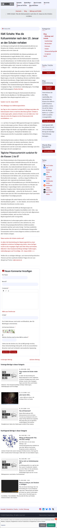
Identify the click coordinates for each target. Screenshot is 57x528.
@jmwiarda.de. (17, 260)
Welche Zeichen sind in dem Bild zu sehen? (15, 337)
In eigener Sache (47, 55)
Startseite (18, 2)
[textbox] (20, 300)
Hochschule (48, 43)
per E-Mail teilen (49, 193)
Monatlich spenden (49, 87)
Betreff (4, 281)
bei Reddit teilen (49, 186)
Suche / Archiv (18, 509)
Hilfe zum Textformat (8, 311)
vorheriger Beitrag (6, 359)
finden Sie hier (18, 89)
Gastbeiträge (48, 41)
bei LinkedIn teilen (49, 177)
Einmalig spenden (48, 121)
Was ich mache (37, 2)
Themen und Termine (21, 5)
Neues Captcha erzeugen (2, 335)
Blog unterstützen (33, 5)
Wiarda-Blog (27, 2)
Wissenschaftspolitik (49, 51)
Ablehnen (42, 525)
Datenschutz (43, 515)
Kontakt (3, 509)
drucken (48, 190)
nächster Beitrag (35, 359)
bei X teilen (49, 165)
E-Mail (4, 315)
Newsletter (10, 509)
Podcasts (47, 46)
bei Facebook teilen (49, 170)
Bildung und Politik (35, 11)
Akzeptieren (51, 525)
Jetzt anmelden (48, 151)
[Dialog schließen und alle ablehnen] (56, 519)
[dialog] (28, 523)
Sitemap (26, 509)
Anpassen (3, 525)
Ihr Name (5, 275)
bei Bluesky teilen (49, 182)
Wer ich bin (46, 2)
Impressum (51, 515)
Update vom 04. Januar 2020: (9, 102)
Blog (25, 11)
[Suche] (48, 69)
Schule (47, 48)
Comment (5, 288)
